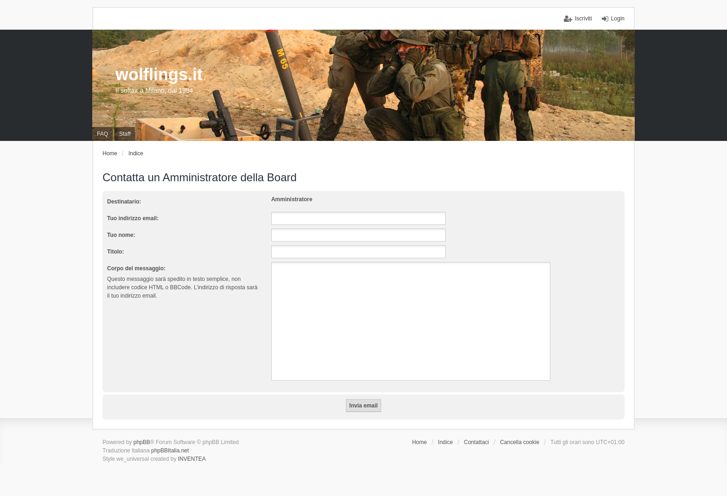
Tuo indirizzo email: (133, 218)
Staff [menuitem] (124, 134)
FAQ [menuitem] (102, 134)
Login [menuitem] (618, 18)
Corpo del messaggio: (136, 268)
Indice (445, 442)
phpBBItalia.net (170, 450)
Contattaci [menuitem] (476, 442)
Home (419, 442)
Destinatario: (124, 201)
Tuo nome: (121, 235)
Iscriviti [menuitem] (583, 18)
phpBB (142, 442)
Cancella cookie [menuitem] (519, 442)
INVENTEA (192, 459)
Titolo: (115, 251)
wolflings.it (159, 74)
